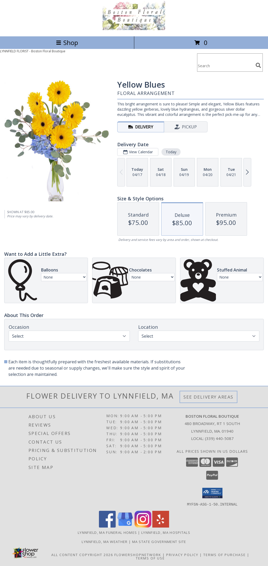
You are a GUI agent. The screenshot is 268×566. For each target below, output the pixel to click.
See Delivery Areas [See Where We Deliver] (208, 397)
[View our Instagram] (143, 525)
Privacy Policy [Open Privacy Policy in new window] (182, 554)
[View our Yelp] (160, 525)
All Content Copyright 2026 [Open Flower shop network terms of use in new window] (82, 554)
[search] (258, 65)
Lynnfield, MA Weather (104, 541)
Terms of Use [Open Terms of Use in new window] (150, 558)
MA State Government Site (159, 541)
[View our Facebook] (107, 525)
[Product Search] (225, 65)
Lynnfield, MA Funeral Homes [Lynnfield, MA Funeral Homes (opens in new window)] (107, 532)
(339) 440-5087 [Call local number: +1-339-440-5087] (219, 438)
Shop (67, 42)
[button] (212, 493)
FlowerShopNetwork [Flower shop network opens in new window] (137, 554)
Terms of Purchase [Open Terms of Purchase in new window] (224, 554)
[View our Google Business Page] (125, 525)
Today (171, 151)
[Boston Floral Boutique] (134, 28)
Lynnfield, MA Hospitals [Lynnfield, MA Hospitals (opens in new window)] (165, 532)
